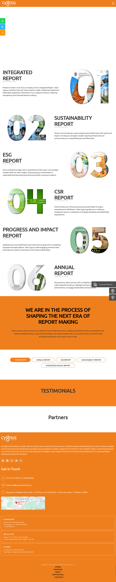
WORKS (58, 567)
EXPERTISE (58, 569)
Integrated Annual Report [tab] (58, 365)
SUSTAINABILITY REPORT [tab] (91, 360)
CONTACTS (59, 577)
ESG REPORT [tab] (66, 360)
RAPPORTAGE (58, 574)
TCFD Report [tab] (20, 360)
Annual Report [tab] (43, 360)
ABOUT (58, 572)
